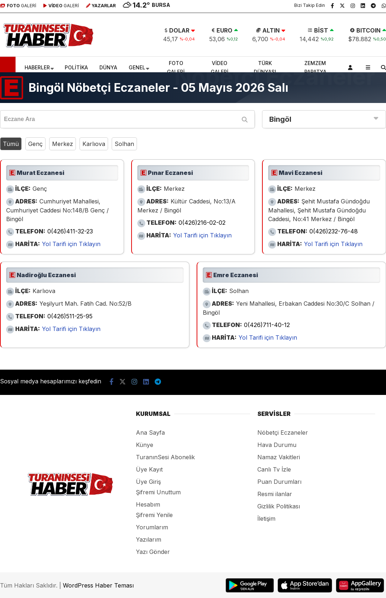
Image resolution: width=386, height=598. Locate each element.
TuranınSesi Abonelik (165, 457)
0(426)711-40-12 (267, 324)
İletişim (266, 518)
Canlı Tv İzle (274, 469)
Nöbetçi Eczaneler (282, 432)
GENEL (137, 67)
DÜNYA (108, 67)
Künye (144, 444)
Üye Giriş (148, 481)
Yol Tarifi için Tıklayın (71, 244)
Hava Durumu (276, 444)
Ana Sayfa (150, 432)
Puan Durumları (279, 481)
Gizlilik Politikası (278, 506)
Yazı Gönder (153, 551)
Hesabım (148, 504)
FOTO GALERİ (176, 67)
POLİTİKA (76, 67)
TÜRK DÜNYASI (265, 67)
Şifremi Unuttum (158, 492)
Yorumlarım (152, 527)
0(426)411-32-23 (70, 231)
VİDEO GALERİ (219, 67)
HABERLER (37, 67)
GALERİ (18, 5)
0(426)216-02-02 (202, 222)
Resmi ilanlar (274, 494)
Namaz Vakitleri (278, 457)
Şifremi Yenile (154, 515)
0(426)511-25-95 (70, 316)
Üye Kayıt (149, 469)
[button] (9, 67)
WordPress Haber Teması (98, 585)
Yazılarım (148, 539)
